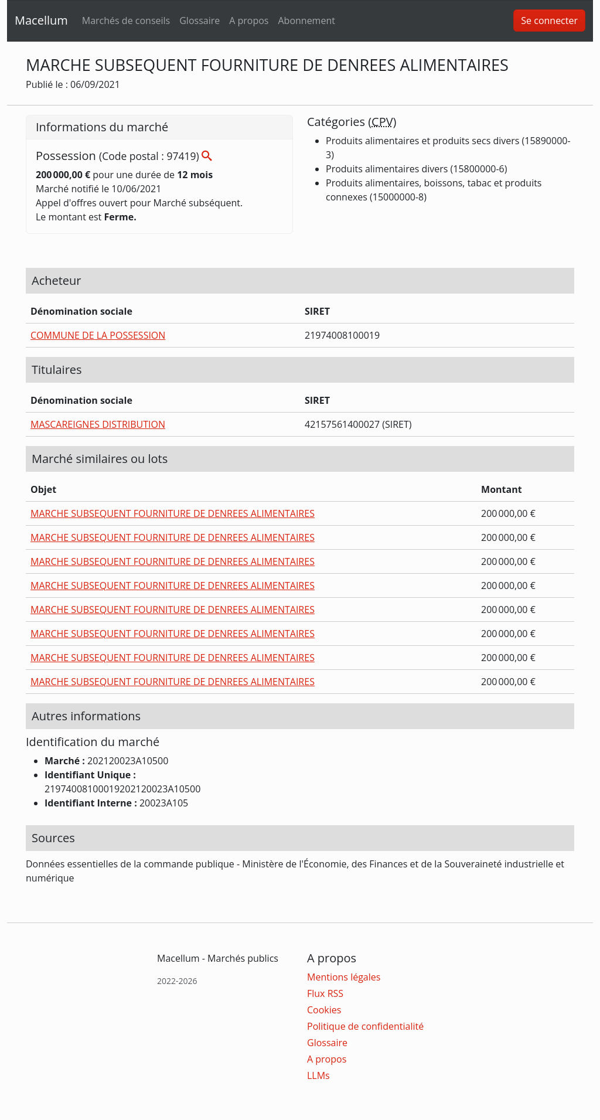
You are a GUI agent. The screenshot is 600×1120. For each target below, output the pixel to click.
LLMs (318, 1075)
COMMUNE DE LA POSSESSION (97, 335)
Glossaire (199, 20)
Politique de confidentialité (365, 1026)
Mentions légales (343, 977)
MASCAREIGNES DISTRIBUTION (97, 424)
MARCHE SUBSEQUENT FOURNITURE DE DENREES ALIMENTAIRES (172, 513)
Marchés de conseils (126, 20)
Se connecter (549, 20)
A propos (248, 20)
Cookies (324, 1009)
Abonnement (306, 20)
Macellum (41, 20)
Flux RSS (325, 993)
